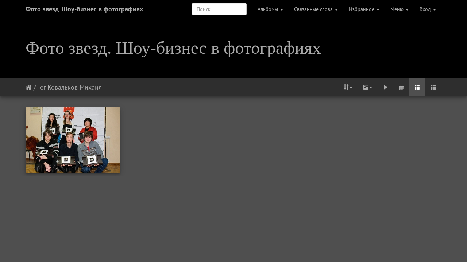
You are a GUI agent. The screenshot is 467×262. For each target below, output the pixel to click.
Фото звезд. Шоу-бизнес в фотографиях (84, 9)
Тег (41, 87)
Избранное (364, 9)
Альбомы (270, 9)
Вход (428, 9)
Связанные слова (316, 9)
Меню (399, 9)
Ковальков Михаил (74, 87)
